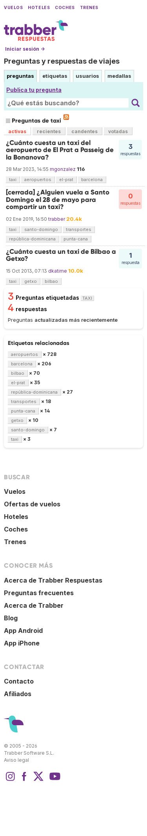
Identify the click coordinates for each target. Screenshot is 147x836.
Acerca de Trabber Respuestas (53, 580)
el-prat (66, 179)
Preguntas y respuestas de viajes (62, 61)
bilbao (51, 281)
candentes (84, 131)
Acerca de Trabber (34, 605)
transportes (78, 229)
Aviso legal (16, 760)
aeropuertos (37, 179)
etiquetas (54, 76)
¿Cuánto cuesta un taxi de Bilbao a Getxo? (61, 255)
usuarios (87, 76)
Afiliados (17, 694)
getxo (30, 281)
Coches (64, 7)
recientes (49, 131)
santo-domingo (41, 229)
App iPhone (22, 643)
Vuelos (13, 7)
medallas (119, 76)
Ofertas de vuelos (32, 504)
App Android (23, 630)
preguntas (20, 76)
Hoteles (39, 7)
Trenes (89, 7)
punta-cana (76, 239)
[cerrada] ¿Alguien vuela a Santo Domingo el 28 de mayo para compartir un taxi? (57, 199)
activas (17, 131)
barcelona (92, 179)
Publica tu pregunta (34, 89)
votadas (118, 131)
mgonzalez (63, 169)
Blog (11, 618)
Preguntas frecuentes (39, 593)
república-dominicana (32, 239)
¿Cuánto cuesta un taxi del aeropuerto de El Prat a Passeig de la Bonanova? (60, 150)
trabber (56, 219)
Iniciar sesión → (25, 49)
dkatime (57, 271)
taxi (12, 179)
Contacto (19, 681)
